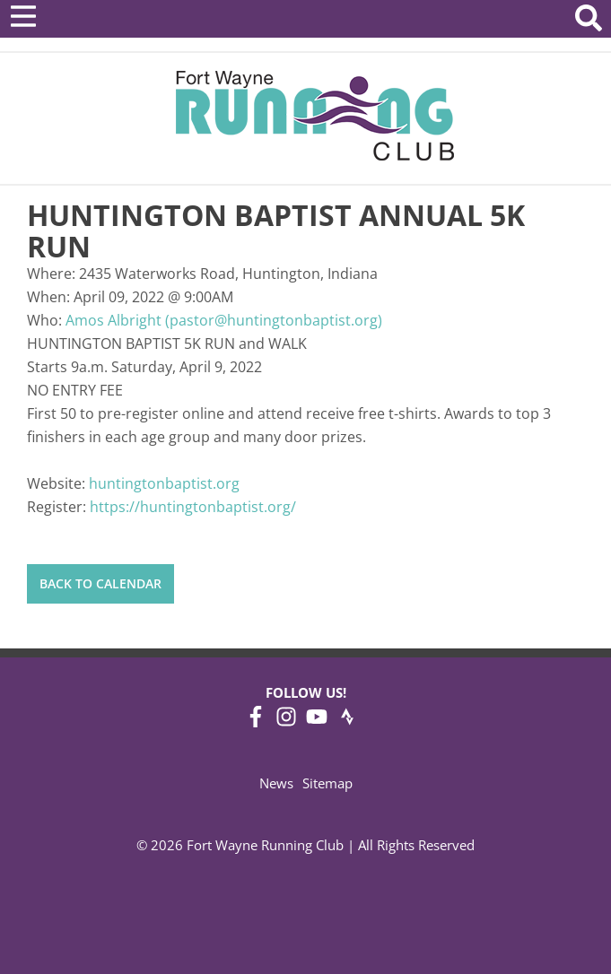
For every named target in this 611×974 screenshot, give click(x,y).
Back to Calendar (100, 583)
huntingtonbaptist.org (164, 483)
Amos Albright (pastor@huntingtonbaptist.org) (223, 320)
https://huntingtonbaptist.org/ (193, 507)
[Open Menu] (23, 16)
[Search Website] (588, 21)
